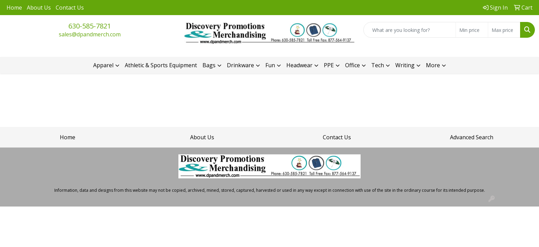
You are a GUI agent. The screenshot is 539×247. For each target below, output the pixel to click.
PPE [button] (329, 65)
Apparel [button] (103, 65)
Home (14, 7)
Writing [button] (405, 65)
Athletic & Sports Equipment (161, 65)
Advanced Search (471, 137)
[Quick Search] (409, 30)
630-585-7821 (89, 26)
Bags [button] (209, 65)
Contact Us (70, 7)
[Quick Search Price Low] (471, 30)
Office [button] (352, 65)
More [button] (433, 65)
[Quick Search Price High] (504, 30)
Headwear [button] (299, 65)
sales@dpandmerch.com (90, 34)
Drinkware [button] (240, 65)
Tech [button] (377, 65)
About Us (39, 7)
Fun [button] (270, 65)
